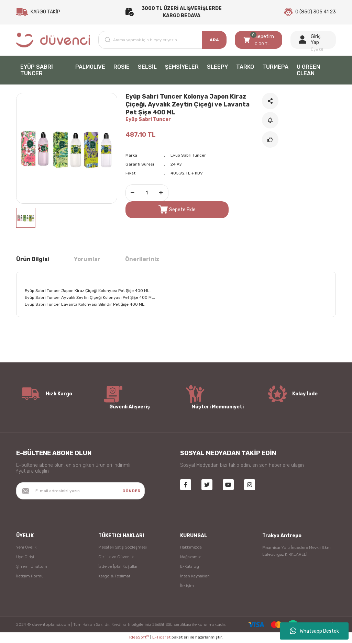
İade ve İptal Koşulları (118, 567)
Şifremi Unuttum (31, 567)
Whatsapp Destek (314, 631)
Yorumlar (87, 260)
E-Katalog (189, 567)
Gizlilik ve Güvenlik (116, 557)
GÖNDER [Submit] (131, 491)
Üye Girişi (25, 557)
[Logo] (53, 40)
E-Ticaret (161, 638)
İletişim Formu (30, 576)
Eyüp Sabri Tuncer (148, 120)
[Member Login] (313, 40)
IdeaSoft (139, 638)
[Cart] (258, 40)
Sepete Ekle (177, 210)
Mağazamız (190, 557)
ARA (214, 40)
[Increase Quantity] (161, 193)
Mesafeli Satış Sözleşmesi (122, 547)
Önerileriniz (142, 260)
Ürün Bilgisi (32, 260)
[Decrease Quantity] (133, 193)
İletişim (187, 586)
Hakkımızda (191, 547)
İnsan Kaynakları (195, 576)
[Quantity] (147, 193)
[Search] (162, 40)
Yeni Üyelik (26, 547)
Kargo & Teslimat (114, 576)
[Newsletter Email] (80, 491)
